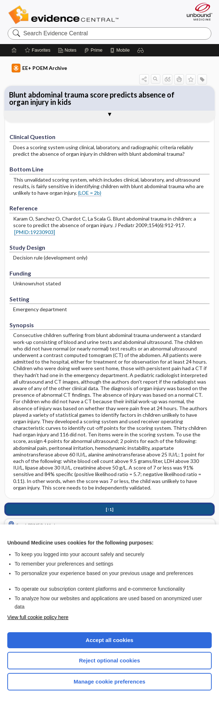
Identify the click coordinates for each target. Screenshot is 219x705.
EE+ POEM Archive (39, 68)
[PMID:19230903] (34, 232)
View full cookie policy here (38, 617)
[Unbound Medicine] (197, 11)
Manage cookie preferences (109, 681)
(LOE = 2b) (89, 193)
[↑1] (109, 509)
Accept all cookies (109, 640)
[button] (140, 50)
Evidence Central (65, 15)
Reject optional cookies (109, 660)
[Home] (14, 50)
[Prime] (93, 50)
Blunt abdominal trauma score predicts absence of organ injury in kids (92, 98)
